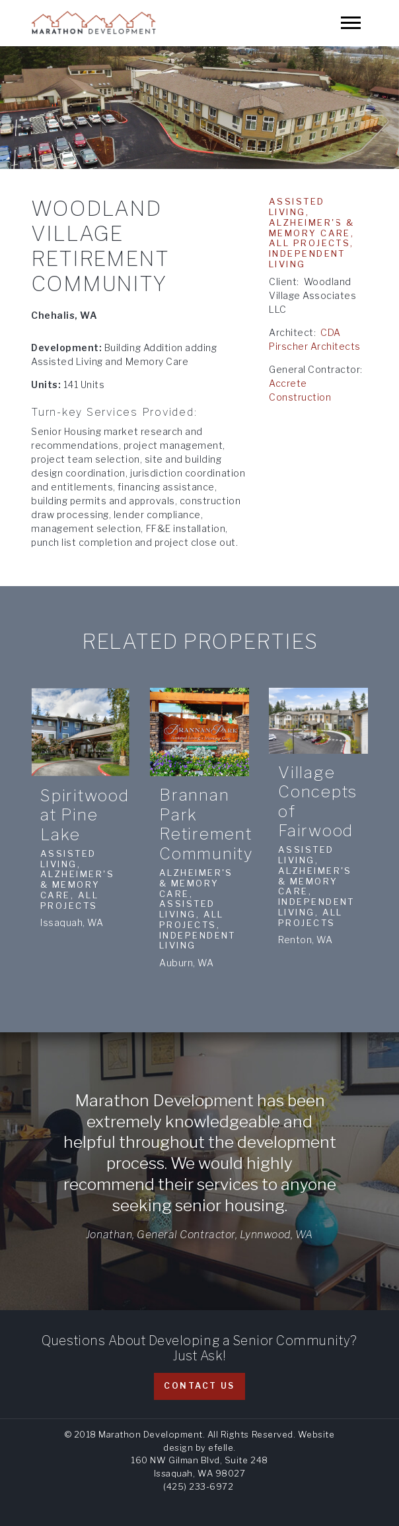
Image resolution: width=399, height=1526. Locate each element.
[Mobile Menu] (351, 23)
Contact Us (199, 1386)
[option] (199, 107)
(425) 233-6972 (198, 1486)
